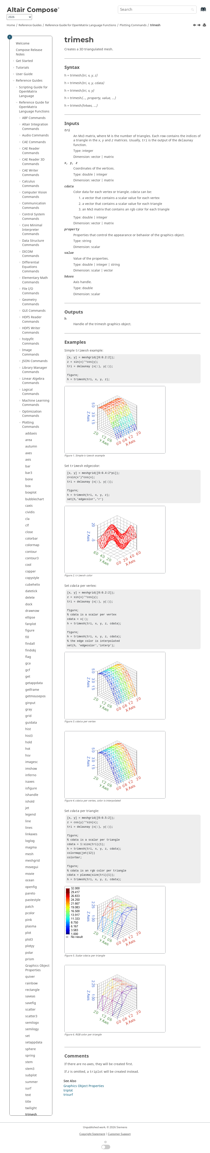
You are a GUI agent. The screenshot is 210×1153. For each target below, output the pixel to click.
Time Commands (34, 1030)
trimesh (155, 25)
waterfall (31, 853)
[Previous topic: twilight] (195, 25)
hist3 (29, 288)
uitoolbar (32, 789)
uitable (30, 776)
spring (30, 607)
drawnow (32, 163)
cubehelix (32, 136)
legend (30, 366)
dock (28, 156)
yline (28, 905)
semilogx (32, 574)
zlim (28, 918)
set (27, 588)
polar (29, 504)
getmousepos (35, 248)
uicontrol (32, 710)
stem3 (29, 621)
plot (28, 485)
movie (29, 426)
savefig (30, 555)
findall (30, 195)
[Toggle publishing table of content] (9, 37)
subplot (31, 627)
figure (29, 182)
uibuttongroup (36, 686)
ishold (29, 353)
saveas (30, 548)
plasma (30, 478)
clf (27, 77)
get (27, 228)
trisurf (30, 680)
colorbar (31, 90)
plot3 (29, 491)
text (28, 647)
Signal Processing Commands (35, 945)
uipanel (31, 730)
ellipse (30, 169)
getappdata (34, 235)
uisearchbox (34, 750)
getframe (32, 242)
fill (27, 189)
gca (28, 215)
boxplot (30, 44)
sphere (30, 601)
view (28, 822)
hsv (27, 307)
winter (30, 866)
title (28, 653)
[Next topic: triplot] (199, 25)
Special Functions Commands (35, 956)
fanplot (30, 176)
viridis (29, 829)
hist (28, 281)
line (28, 373)
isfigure (31, 340)
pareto (30, 445)
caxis (29, 57)
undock (30, 816)
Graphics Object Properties (37, 520)
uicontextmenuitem (37, 701)
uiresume (32, 743)
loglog (30, 393)
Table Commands (35, 1002)
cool (28, 116)
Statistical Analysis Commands (30, 969)
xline (28, 886)
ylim (28, 899)
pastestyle (32, 452)
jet (27, 360)
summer (31, 634)
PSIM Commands (35, 925)
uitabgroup (33, 769)
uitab (29, 763)
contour (31, 104)
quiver (30, 528)
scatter (30, 561)
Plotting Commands (133, 25)
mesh (29, 406)
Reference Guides (30, 25)
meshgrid (32, 412)
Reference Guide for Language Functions (80, 25)
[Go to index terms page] (198, 11)
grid (28, 268)
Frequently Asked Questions (29, 1105)
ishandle (31, 347)
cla (27, 71)
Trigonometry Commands (32, 1039)
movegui (31, 419)
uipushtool (33, 737)
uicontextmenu (36, 693)
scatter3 (31, 568)
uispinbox (32, 756)
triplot (29, 673)
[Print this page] (205, 25)
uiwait (29, 809)
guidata (31, 274)
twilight (31, 660)
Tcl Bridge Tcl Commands (32, 1021)
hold (28, 294)
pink (28, 472)
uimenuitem (34, 723)
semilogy (32, 581)
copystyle (32, 130)
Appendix (23, 1096)
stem (29, 614)
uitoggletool (34, 783)
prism (29, 511)
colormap (32, 97)
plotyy (29, 498)
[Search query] (157, 10)
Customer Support (119, 1134)
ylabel (29, 892)
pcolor (30, 465)
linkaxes (31, 386)
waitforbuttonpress (37, 844)
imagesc (31, 314)
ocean (29, 432)
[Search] (191, 10)
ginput (30, 255)
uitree (29, 796)
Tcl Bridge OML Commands (33, 1010)
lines (28, 379)
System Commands (30, 993)
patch (29, 458)
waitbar (31, 835)
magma (31, 399)
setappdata (33, 594)
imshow (31, 320)
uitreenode (33, 802)
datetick (31, 143)
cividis (30, 64)
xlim (28, 879)
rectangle (32, 542)
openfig (31, 439)
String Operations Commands (35, 982)
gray (28, 261)
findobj (30, 202)
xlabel (29, 872)
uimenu (31, 717)
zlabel (29, 912)
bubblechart (34, 51)
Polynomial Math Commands (34, 934)
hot (27, 301)
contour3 (32, 110)
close (29, 84)
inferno (30, 327)
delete (30, 149)
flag (28, 209)
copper (30, 123)
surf (28, 640)
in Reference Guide (33, 1080)
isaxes (29, 333)
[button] (23, 38)
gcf (27, 222)
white (29, 859)
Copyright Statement (92, 1134)
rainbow (31, 535)
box (28, 38)
